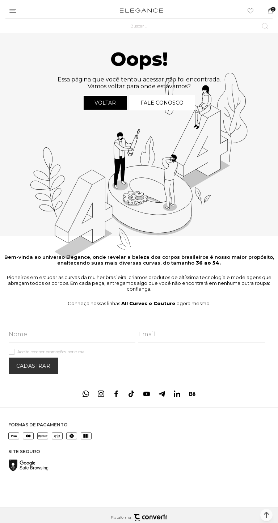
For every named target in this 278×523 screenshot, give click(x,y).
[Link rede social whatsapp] (85, 393)
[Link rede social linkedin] (177, 393)
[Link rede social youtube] (146, 393)
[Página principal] (141, 10)
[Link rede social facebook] (116, 393)
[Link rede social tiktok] (131, 393)
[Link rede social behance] (192, 393)
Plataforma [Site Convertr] (139, 517)
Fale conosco (162, 103)
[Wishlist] (250, 11)
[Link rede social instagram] (101, 393)
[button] (266, 515)
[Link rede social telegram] (161, 393)
